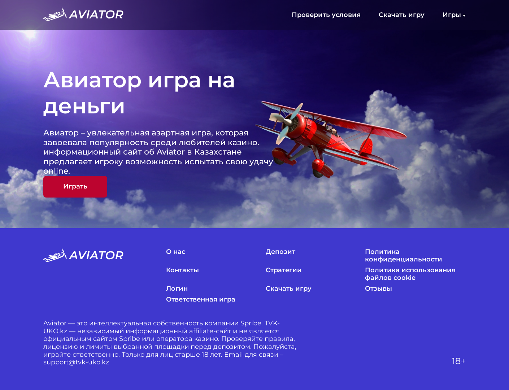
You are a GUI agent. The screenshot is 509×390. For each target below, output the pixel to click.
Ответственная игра (200, 299)
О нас (175, 252)
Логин (177, 288)
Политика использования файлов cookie (410, 274)
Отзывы (378, 288)
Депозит (280, 252)
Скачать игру (402, 15)
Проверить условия (326, 15)
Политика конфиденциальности (403, 256)
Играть (75, 186)
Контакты (182, 270)
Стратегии (284, 270)
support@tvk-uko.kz (76, 362)
